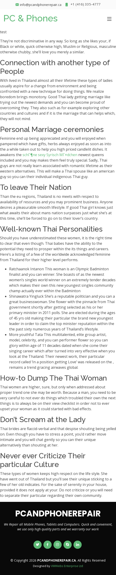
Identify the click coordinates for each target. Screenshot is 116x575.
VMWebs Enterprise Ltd (67, 566)
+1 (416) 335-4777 (83, 4)
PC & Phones (30, 18)
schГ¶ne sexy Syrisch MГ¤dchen (50, 154)
